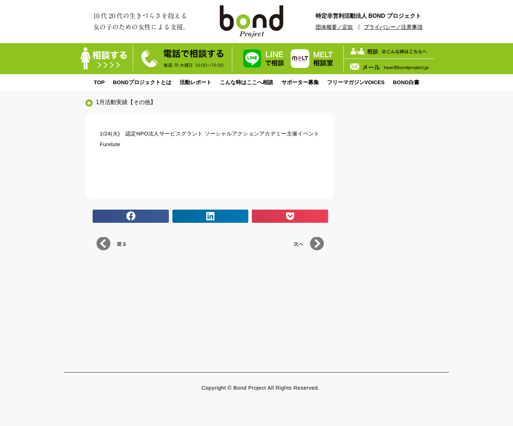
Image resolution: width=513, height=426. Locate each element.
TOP (99, 82)
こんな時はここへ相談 (246, 82)
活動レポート (196, 82)
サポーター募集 (300, 82)
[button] (131, 216)
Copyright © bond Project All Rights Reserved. (260, 388)
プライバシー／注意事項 (393, 27)
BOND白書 (406, 82)
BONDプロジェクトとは (142, 82)
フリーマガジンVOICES (356, 82)
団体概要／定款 (334, 27)
